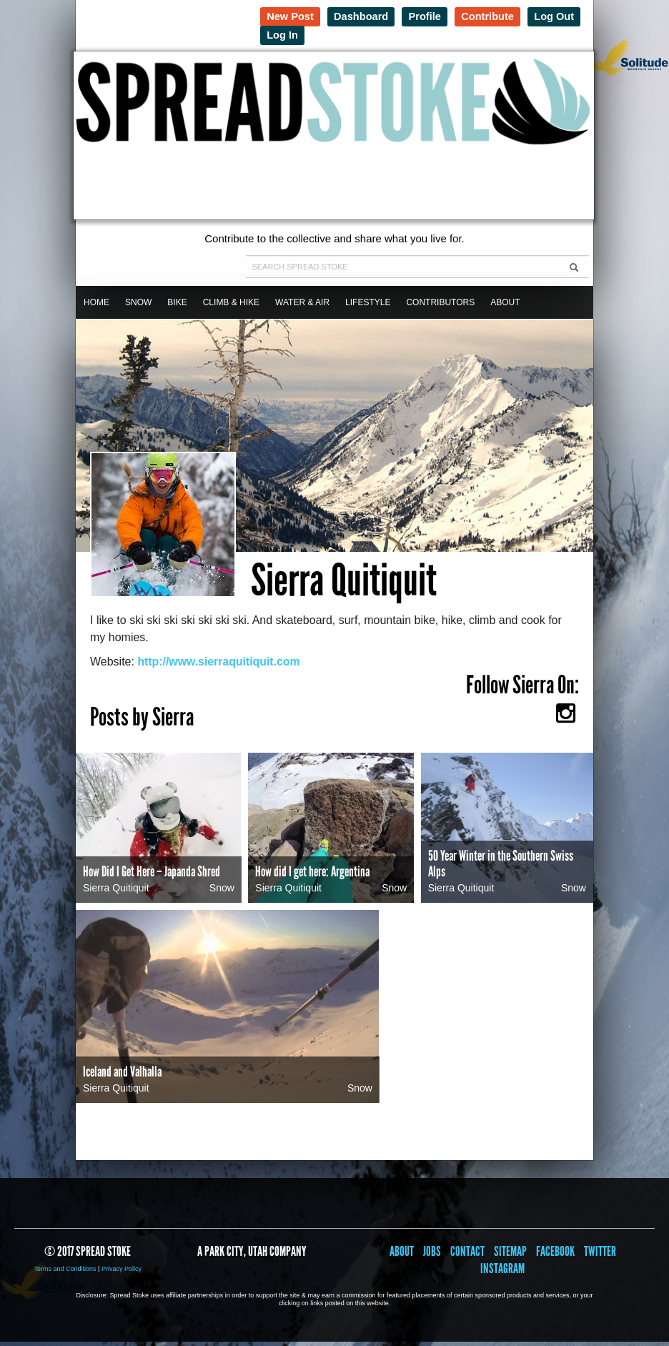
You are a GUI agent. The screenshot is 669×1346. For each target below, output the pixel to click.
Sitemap (510, 1255)
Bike (177, 307)
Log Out (287, 35)
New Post (291, 16)
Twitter (600, 1255)
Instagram (502, 1273)
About (505, 307)
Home (96, 307)
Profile (431, 16)
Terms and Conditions (65, 1273)
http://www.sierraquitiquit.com (219, 666)
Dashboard (365, 16)
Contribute (497, 16)
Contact (467, 1255)
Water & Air (302, 307)
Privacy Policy (121, 1273)
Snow (138, 307)
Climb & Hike (231, 307)
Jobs (432, 1255)
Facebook (555, 1255)
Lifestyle (367, 307)
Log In (345, 35)
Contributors (440, 307)
